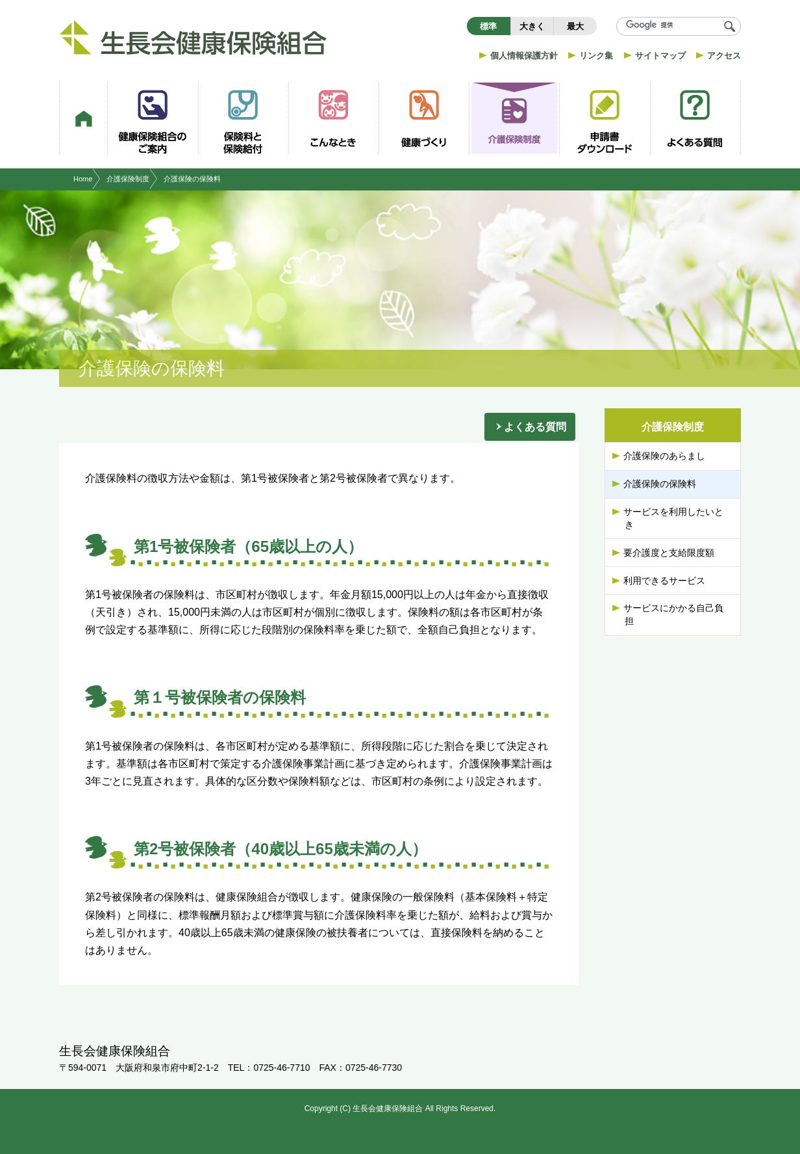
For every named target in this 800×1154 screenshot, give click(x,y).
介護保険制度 (127, 179)
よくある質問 (535, 426)
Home (82, 179)
